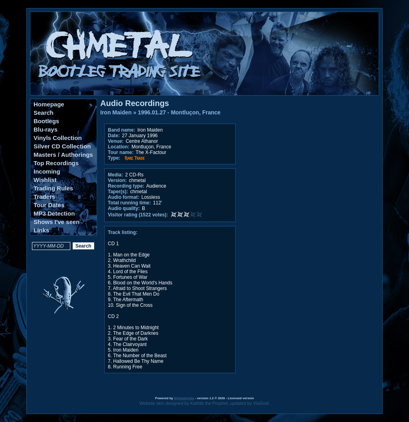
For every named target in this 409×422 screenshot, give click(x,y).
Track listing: (122, 232)
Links (41, 230)
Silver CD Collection (62, 146)
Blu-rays (46, 129)
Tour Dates (49, 205)
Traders (44, 196)
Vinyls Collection (58, 137)
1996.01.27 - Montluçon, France (179, 112)
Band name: (121, 130)
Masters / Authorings (63, 154)
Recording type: (126, 186)
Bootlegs (46, 121)
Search (44, 112)
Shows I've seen (56, 221)
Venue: (115, 141)
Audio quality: (124, 208)
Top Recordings (56, 163)
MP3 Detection (54, 213)
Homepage (49, 104)
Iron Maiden (116, 112)
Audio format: (123, 197)
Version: (117, 180)
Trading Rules (53, 188)
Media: (115, 175)
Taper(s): (118, 191)
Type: (114, 158)
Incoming (47, 171)
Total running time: (129, 203)
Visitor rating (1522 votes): (138, 215)
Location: (118, 147)
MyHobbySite (184, 398)
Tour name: (120, 152)
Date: (114, 135)
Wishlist (45, 179)
